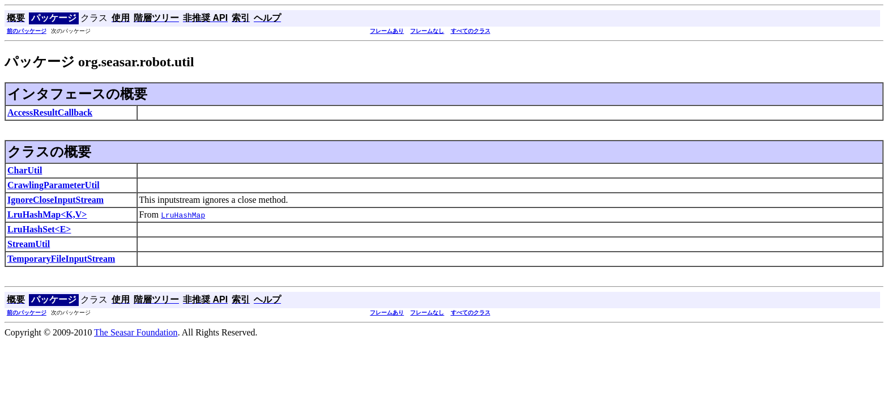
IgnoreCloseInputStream (55, 200)
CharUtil (24, 170)
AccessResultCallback (49, 112)
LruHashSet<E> (39, 229)
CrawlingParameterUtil (53, 185)
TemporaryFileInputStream (61, 259)
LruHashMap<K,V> (47, 214)
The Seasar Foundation (136, 332)
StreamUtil (28, 244)
